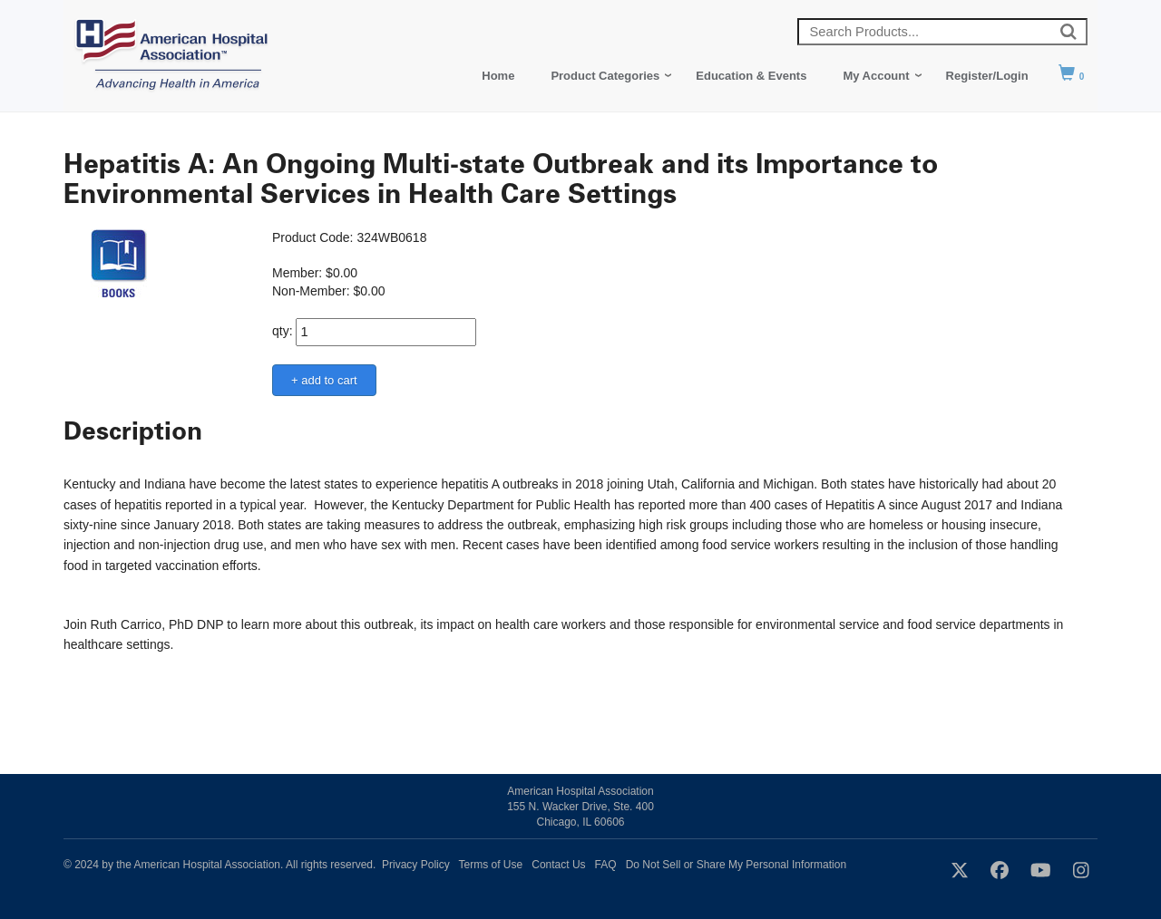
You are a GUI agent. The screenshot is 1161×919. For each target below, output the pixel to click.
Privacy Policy (416, 864)
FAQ (606, 864)
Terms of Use (491, 864)
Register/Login (987, 75)
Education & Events (751, 75)
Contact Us (558, 864)
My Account (876, 75)
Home (498, 75)
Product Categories (605, 75)
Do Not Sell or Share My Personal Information (736, 864)
